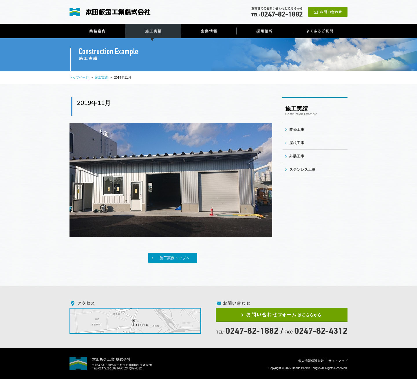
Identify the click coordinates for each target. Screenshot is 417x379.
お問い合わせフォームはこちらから (282, 315)
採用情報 (264, 31)
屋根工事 (296, 143)
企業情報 (208, 31)
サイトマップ (338, 360)
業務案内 (97, 31)
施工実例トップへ (175, 258)
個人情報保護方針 (311, 360)
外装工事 (296, 156)
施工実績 (153, 31)
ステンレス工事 (302, 169)
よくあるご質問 (320, 31)
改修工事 (296, 129)
